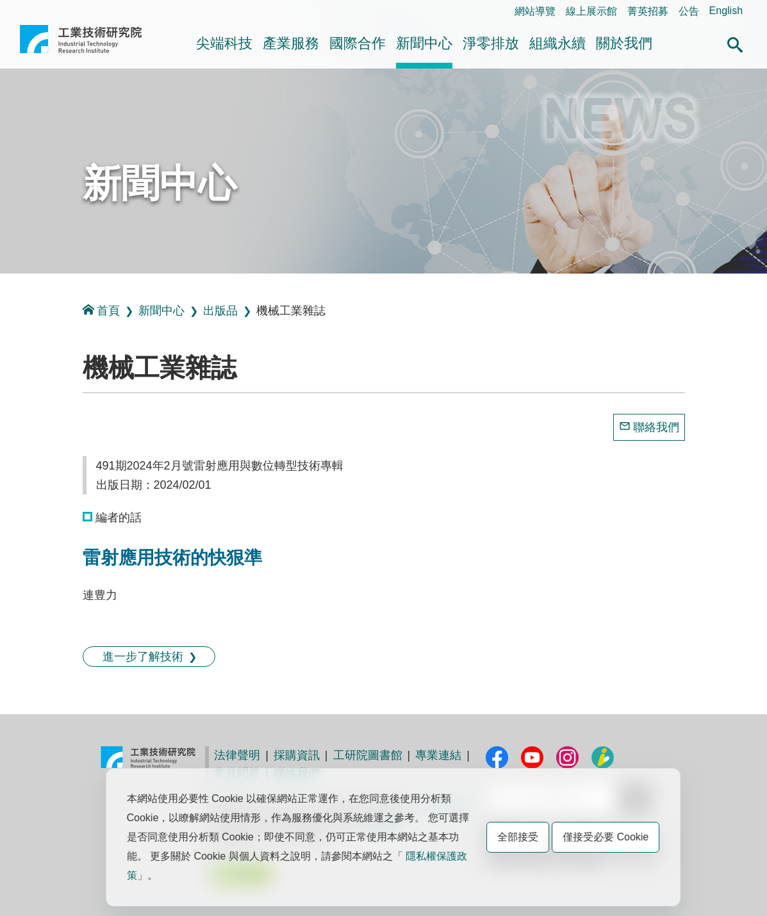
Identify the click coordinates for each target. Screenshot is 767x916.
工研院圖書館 (367, 755)
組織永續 (557, 43)
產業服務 (291, 43)
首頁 (101, 310)
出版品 (220, 310)
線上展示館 (591, 11)
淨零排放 (491, 43)
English (726, 10)
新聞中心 (424, 43)
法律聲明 (237, 755)
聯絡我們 (656, 427)
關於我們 (624, 43)
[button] (735, 43)
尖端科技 (224, 43)
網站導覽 (535, 11)
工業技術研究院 (80, 44)
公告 (689, 11)
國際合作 (357, 43)
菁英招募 (647, 11)
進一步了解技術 (143, 656)
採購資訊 (297, 755)
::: (23, 10)
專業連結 (438, 755)
